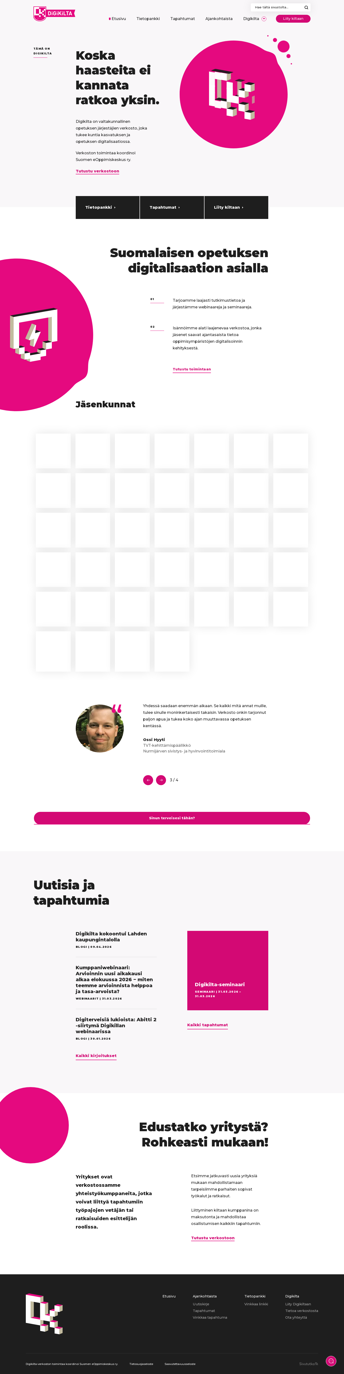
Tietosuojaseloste (141, 1364)
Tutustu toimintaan (192, 369)
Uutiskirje (201, 1304)
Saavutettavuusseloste (180, 1364)
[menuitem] (117, 19)
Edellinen (148, 780)
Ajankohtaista (205, 1296)
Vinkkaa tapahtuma (210, 1317)
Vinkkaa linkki (256, 1304)
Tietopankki (98, 207)
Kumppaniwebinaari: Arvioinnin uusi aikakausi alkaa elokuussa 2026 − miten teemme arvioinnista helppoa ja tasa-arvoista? (114, 979)
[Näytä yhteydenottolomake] (331, 1361)
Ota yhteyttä (296, 1317)
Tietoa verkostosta (301, 1311)
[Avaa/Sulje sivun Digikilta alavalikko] (264, 18)
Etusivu (169, 1296)
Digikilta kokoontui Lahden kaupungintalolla (111, 937)
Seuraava (161, 780)
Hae (306, 7)
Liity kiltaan (293, 18)
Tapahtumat (163, 207)
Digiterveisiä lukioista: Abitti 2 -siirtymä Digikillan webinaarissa (116, 1025)
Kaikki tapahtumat (207, 1025)
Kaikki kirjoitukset (96, 1055)
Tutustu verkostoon (97, 171)
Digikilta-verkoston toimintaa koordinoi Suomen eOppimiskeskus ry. (72, 1364)
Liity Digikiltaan (298, 1304)
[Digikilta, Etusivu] (54, 13)
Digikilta (292, 1296)
